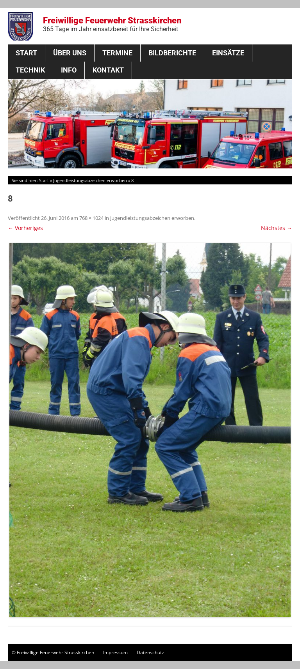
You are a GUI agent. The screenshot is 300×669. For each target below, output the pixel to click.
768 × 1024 (91, 217)
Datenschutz (150, 652)
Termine (117, 53)
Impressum (115, 652)
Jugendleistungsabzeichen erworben (90, 180)
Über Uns (69, 53)
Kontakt (108, 70)
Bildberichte (172, 53)
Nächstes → (276, 228)
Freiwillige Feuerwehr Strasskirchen (112, 24)
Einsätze (228, 53)
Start (26, 53)
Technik (30, 70)
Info (69, 70)
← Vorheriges (25, 228)
